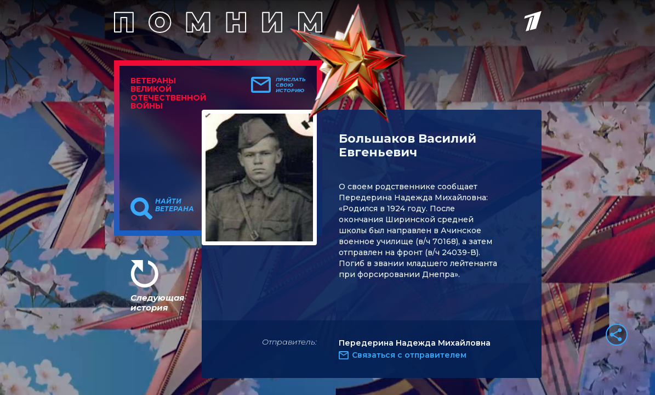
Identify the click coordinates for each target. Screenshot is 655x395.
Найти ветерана (174, 205)
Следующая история (157, 302)
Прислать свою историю (291, 85)
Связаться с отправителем (409, 355)
